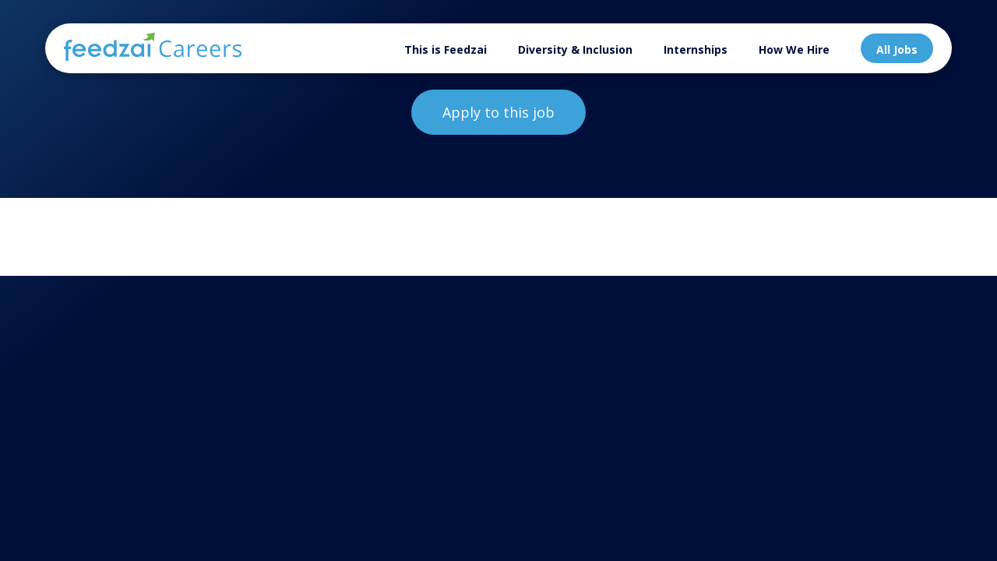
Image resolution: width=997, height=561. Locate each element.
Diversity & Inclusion (575, 49)
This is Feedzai (445, 49)
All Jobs (897, 49)
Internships (695, 49)
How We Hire (794, 49)
